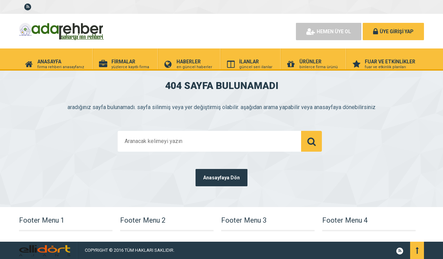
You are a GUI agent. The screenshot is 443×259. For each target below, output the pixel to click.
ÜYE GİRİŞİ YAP (393, 31)
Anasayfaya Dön (221, 177)
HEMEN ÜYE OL (328, 31)
